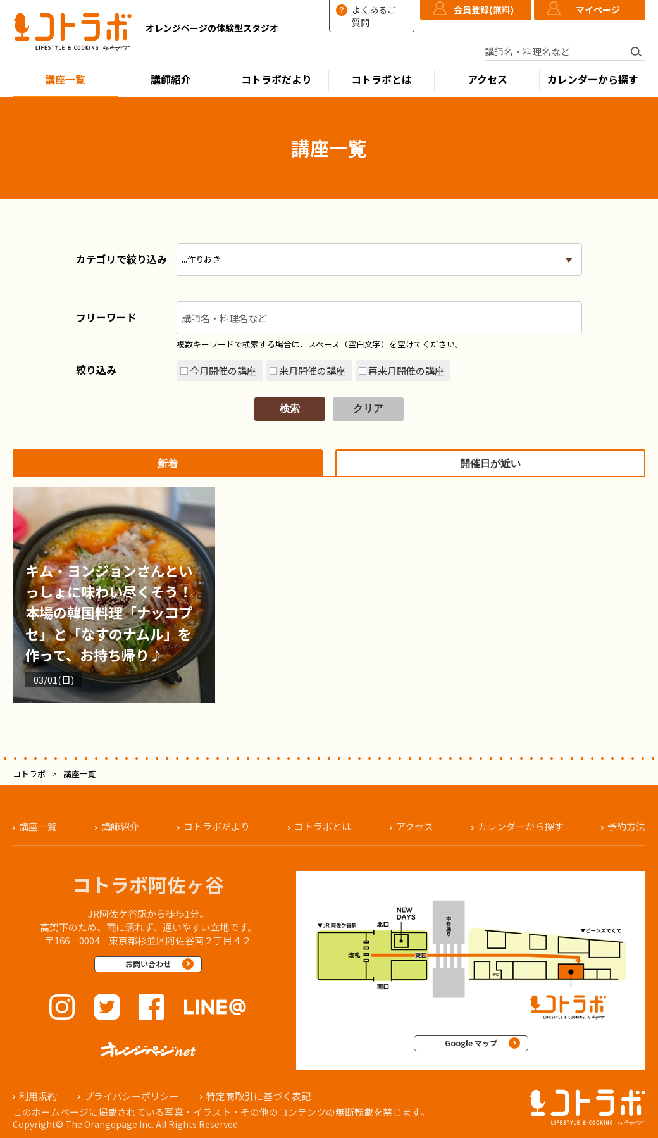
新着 (168, 463)
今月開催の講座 (223, 370)
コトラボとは (381, 79)
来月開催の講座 (312, 370)
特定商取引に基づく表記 (258, 1096)
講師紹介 (171, 79)
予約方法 (626, 826)
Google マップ (471, 1042)
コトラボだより (276, 79)
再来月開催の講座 (406, 370)
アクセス (487, 79)
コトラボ (29, 774)
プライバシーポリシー (131, 1096)
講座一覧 (65, 79)
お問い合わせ (148, 963)
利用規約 (38, 1096)
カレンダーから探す (592, 79)
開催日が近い (490, 463)
